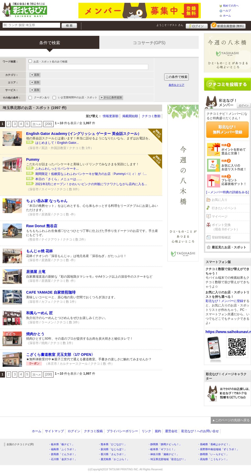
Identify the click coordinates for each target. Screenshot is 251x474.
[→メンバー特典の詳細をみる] (227, 192)
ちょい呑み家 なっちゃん (46, 201)
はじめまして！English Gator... (57, 143)
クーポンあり (42, 97)
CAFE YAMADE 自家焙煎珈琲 (51, 292)
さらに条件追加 (113, 98)
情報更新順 (110, 116)
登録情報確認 (221, 237)
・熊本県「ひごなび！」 (112, 444)
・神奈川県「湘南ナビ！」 (163, 454)
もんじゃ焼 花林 (39, 251)
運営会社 (171, 431)
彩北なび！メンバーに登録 (224, 301)
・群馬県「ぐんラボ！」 (62, 454)
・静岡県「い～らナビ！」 (213, 454)
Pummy (32, 159)
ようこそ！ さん (169, 25)
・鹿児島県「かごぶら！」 (113, 459)
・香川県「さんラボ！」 (112, 454)
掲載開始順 (130, 116)
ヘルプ (227, 10)
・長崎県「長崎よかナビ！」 (214, 444)
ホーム (227, 15)
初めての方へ (231, 5)
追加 (36, 75)
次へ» (36, 124)
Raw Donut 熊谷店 (41, 226)
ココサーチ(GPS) (149, 43)
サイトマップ (54, 431)
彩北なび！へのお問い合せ (200, 431)
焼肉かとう (35, 334)
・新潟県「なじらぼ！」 (112, 449)
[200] (48, 124)
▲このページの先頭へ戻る (231, 420)
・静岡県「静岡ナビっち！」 (165, 444)
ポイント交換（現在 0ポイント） (225, 227)
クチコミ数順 (151, 116)
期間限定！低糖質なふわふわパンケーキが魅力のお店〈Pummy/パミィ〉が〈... (91, 174)
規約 (158, 431)
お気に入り (219, 200)
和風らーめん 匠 (39, 313)
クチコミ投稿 (93, 431)
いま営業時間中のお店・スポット (77, 97)
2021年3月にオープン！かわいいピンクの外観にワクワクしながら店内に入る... (91, 184)
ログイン (197, 25)
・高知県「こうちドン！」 (213, 459)
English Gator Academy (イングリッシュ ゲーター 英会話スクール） (83, 134)
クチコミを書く (227, 84)
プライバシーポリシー (122, 431)
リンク (146, 431)
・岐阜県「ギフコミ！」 (162, 449)
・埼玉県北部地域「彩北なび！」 (167, 459)
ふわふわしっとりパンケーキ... (57, 168)
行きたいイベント (224, 208)
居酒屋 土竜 (35, 272)
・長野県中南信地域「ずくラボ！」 (218, 449)
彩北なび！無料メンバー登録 (227, 129)
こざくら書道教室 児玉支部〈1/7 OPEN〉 (60, 354)
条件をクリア (176, 84)
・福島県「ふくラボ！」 (62, 449)
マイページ (219, 216)
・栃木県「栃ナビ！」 (61, 444)
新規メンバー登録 (228, 25)
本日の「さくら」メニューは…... (58, 179)
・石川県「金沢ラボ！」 (62, 459)
